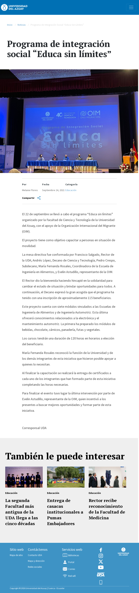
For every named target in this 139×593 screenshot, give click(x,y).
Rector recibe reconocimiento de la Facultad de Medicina (107, 509)
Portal (68, 562)
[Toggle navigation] (131, 7)
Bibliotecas (70, 555)
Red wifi (69, 575)
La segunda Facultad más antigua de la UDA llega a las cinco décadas (21, 511)
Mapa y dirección (36, 560)
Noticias (22, 24)
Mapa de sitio (16, 555)
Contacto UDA (35, 555)
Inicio (9, 24)
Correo (68, 569)
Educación (70, 190)
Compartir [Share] (31, 198)
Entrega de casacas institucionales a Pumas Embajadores (65, 511)
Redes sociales (35, 566)
